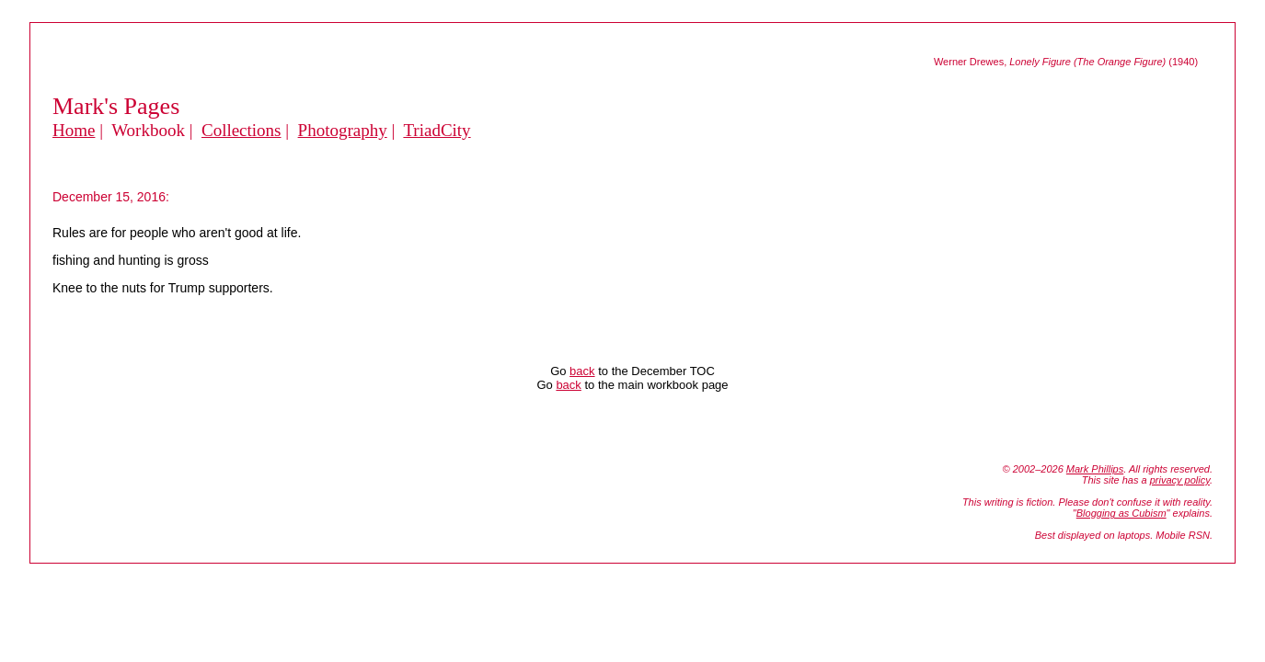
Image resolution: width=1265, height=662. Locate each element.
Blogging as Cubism (1121, 513)
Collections (241, 130)
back (581, 371)
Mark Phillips (1094, 468)
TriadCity (436, 130)
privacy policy (1180, 479)
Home (73, 130)
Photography (342, 130)
